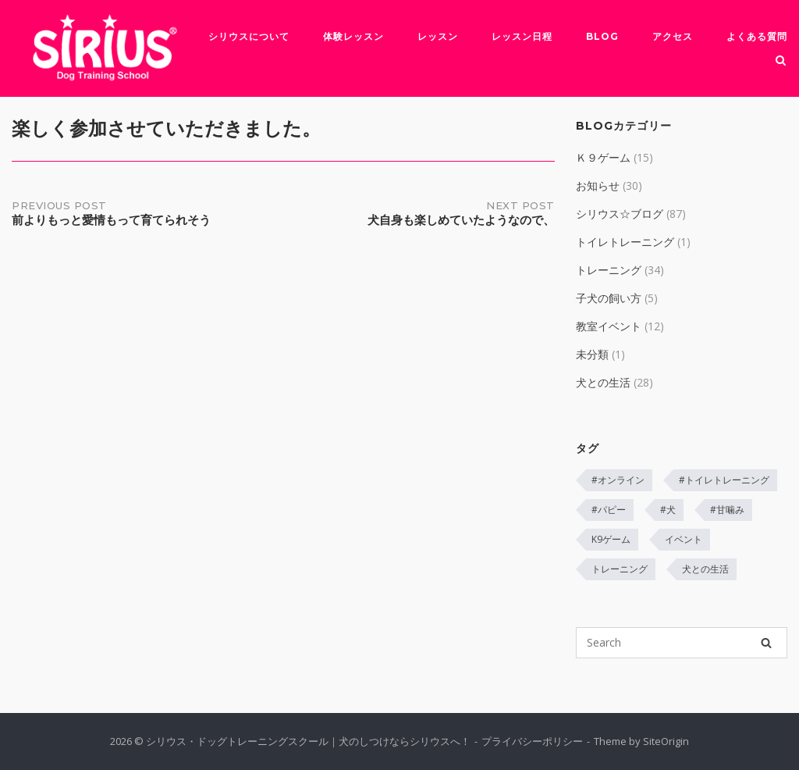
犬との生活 (603, 382)
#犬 (668, 509)
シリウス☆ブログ (619, 213)
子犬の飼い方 (608, 298)
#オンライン (618, 480)
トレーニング (608, 269)
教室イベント (608, 326)
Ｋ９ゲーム (603, 157)
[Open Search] (780, 62)
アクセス (672, 36)
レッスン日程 (522, 36)
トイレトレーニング (625, 241)
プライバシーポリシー (532, 741)
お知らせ (598, 185)
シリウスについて (248, 36)
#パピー (608, 509)
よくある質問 (756, 36)
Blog (602, 36)
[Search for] (681, 642)
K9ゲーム (610, 539)
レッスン (437, 36)
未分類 (592, 354)
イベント (683, 539)
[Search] (766, 642)
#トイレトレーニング (724, 480)
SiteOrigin (666, 741)
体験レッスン (353, 36)
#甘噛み (727, 509)
